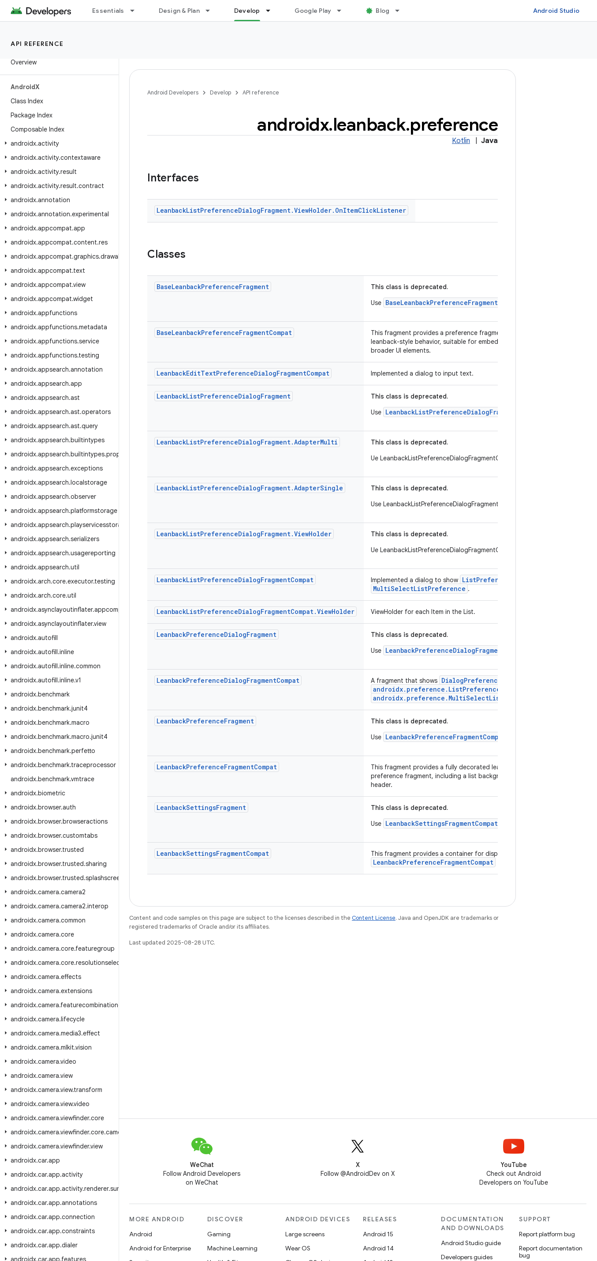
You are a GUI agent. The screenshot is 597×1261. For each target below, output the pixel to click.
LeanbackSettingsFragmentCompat (441, 823)
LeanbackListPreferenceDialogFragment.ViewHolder (244, 534)
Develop (220, 92)
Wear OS (297, 1248)
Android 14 (378, 1248)
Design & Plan (179, 11)
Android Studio (556, 11)
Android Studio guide (471, 1243)
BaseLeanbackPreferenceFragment (213, 286)
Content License (374, 918)
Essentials (108, 11)
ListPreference (488, 580)
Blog (382, 11)
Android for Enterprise (160, 1248)
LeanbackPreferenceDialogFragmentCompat (456, 650)
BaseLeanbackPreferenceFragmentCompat (453, 302)
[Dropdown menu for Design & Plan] (212, 10)
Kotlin (461, 140)
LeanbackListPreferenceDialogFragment (224, 396)
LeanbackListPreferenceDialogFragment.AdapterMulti (247, 442)
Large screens (305, 1234)
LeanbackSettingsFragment (201, 807)
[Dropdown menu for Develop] (272, 10)
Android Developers (172, 92)
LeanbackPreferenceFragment (205, 721)
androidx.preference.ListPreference (436, 689)
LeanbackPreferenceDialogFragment (216, 634)
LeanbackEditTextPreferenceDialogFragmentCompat (243, 373)
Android (140, 1234)
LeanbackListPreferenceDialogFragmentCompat (463, 412)
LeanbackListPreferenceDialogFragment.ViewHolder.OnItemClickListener (281, 210)
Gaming (219, 1234)
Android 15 (378, 1234)
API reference (37, 44)
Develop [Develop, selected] (247, 11)
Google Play (313, 11)
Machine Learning (232, 1248)
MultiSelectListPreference (419, 588)
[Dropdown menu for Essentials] (136, 10)
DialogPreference (471, 680)
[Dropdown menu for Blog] (401, 10)
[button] (57, 143)
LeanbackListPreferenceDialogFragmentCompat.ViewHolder (255, 611)
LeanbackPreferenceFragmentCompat (445, 737)
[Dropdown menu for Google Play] (343, 10)
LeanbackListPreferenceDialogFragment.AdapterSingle (250, 488)
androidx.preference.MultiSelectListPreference (457, 698)
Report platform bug (547, 1234)
